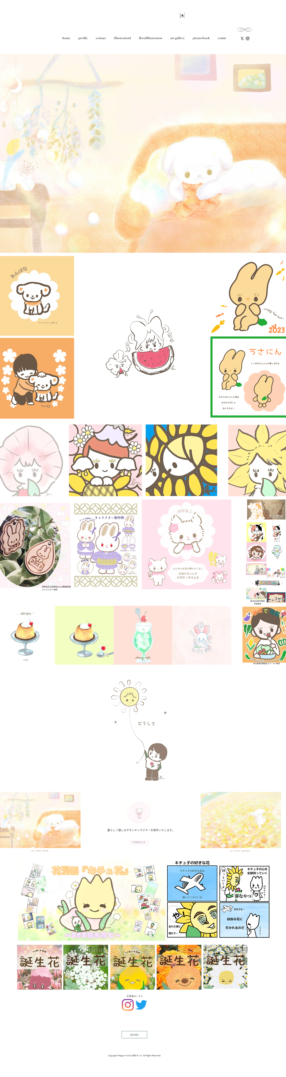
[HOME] (134, 1034)
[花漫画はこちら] (135, 996)
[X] (242, 38)
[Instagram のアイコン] (247, 38)
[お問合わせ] (139, 842)
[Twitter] (141, 1005)
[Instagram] (128, 1005)
